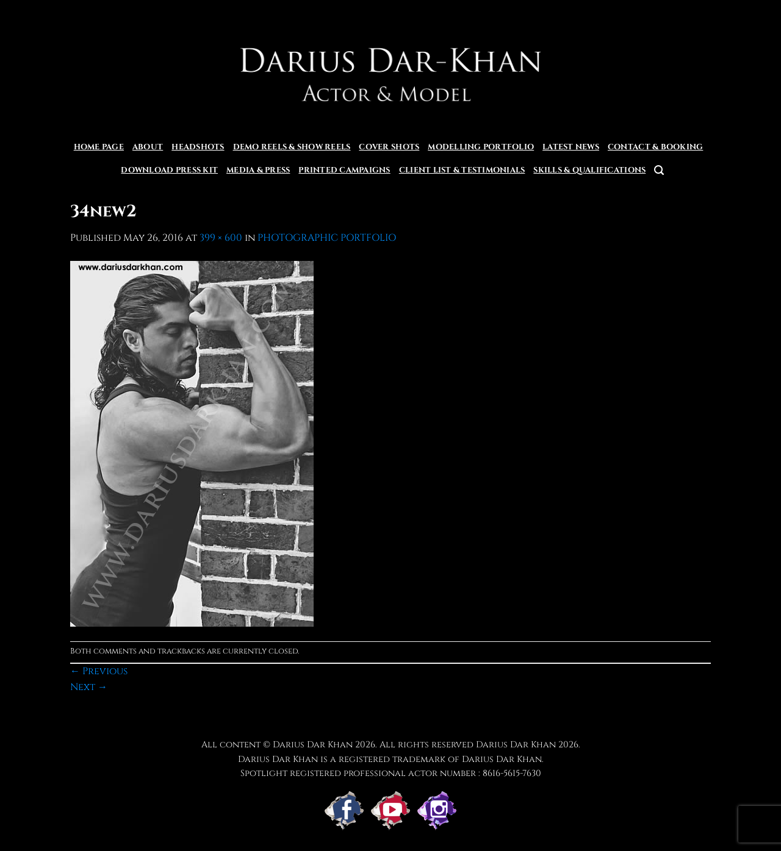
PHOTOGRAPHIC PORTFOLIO (326, 237)
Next (88, 687)
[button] (659, 170)
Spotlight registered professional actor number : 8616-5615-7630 (390, 773)
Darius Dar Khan (516, 744)
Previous (99, 671)
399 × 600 (221, 237)
